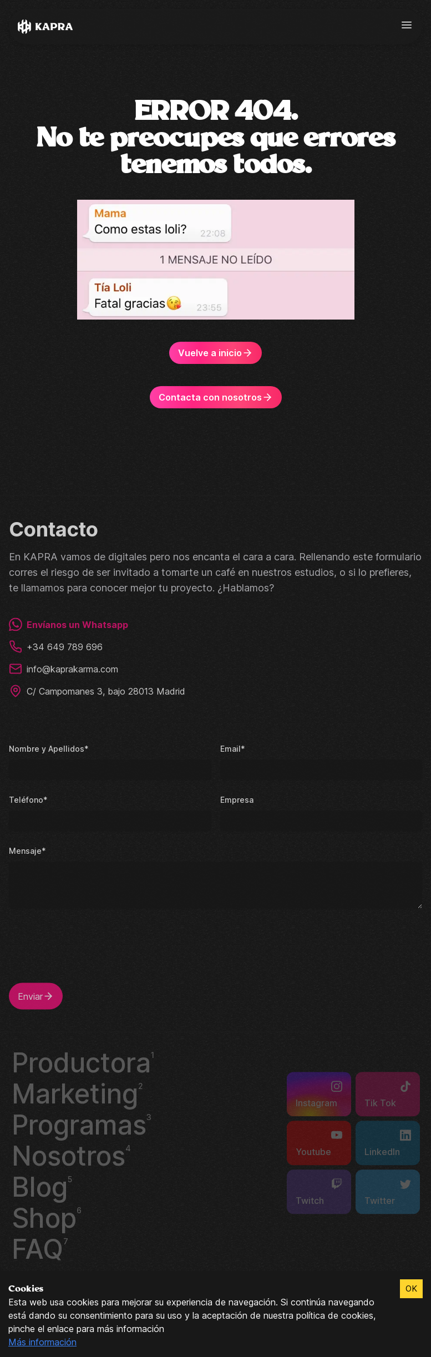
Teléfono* (27, 797)
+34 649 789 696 (54, 644)
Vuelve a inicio (215, 352)
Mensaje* (26, 848)
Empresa (236, 797)
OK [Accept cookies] (411, 1288)
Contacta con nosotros (215, 397)
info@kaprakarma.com (65, 667)
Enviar (36, 994)
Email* (232, 746)
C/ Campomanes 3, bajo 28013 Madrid (98, 689)
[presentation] (93, 950)
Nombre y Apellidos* (47, 746)
